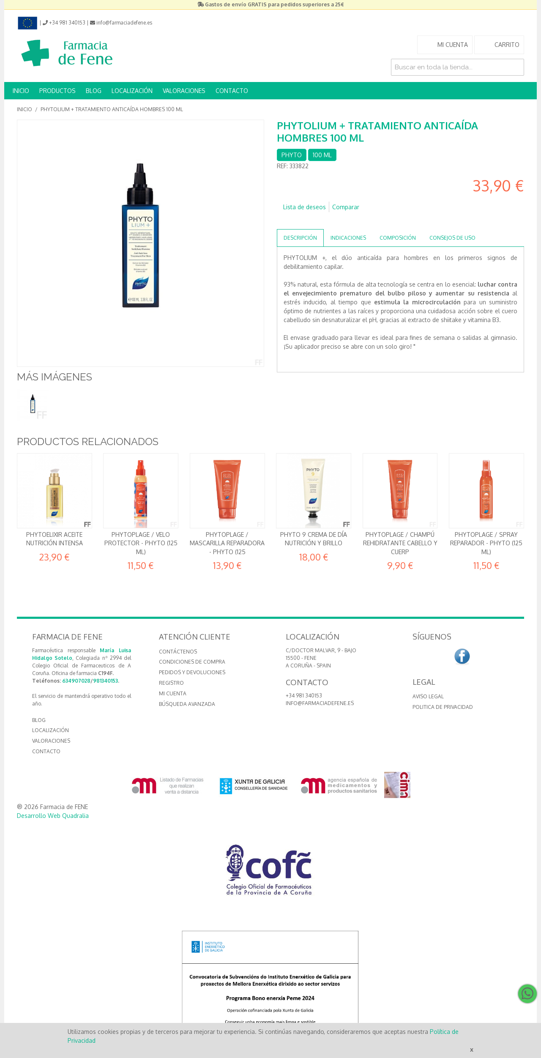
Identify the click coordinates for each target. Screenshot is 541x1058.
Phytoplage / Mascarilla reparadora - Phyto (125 (227, 543)
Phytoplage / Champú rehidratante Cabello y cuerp (400, 543)
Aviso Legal (428, 696)
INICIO (21, 90)
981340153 (105, 681)
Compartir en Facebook (291, 220)
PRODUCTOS (57, 90)
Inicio (24, 109)
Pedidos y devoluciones (192, 672)
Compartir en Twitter (308, 220)
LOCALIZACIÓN (132, 90)
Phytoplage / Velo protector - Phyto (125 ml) (141, 543)
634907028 (76, 681)
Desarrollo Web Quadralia (53, 815)
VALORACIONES (184, 90)
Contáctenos (178, 651)
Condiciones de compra (192, 662)
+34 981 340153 (304, 695)
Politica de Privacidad (443, 707)
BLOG (93, 90)
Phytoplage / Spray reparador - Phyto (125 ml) (486, 543)
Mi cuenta (172, 693)
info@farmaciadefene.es (320, 703)
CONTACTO (232, 90)
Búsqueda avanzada (187, 704)
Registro (171, 683)
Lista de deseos (304, 207)
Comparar (345, 207)
